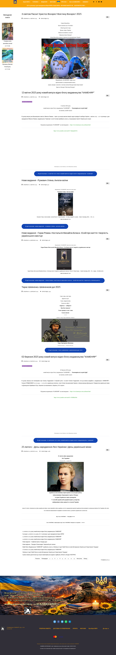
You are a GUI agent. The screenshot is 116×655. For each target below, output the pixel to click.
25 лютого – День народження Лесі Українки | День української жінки (56, 447)
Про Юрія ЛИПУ (92, 628)
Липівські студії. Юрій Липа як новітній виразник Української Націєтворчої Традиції (44, 552)
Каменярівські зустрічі (27, 101)
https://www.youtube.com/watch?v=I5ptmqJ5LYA (65, 130)
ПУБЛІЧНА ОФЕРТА (45, 628)
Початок (37, 558)
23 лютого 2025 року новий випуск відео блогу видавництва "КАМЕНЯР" (42, 536)
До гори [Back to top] (106, 628)
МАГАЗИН (83, 628)
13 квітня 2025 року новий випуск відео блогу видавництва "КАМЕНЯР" (58, 92)
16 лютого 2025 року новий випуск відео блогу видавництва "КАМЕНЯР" (42, 549)
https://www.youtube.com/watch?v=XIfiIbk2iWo (65, 397)
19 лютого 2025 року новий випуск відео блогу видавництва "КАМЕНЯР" (42, 539)
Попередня (45, 558)
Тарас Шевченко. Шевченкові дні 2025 (41, 287)
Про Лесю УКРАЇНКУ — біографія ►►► (65, 516)
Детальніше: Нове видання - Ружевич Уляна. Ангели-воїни (44, 226)
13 (74, 558)
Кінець (85, 558)
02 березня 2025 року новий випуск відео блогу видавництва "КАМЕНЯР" (59, 356)
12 (71, 558)
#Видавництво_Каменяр (73, 166)
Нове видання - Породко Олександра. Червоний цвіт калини (38, 544)
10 (65, 558)
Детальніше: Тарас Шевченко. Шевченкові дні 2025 (65, 350)
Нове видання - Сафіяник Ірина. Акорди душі (34, 542)
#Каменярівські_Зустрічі (58, 166)
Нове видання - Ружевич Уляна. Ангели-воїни (45, 180)
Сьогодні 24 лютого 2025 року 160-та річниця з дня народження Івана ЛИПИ (43, 534)
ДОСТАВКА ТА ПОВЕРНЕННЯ (61, 628)
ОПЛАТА (75, 628)
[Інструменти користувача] (107, 17)
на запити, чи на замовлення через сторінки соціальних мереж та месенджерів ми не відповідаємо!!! (58, 648)
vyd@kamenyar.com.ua (57, 646)
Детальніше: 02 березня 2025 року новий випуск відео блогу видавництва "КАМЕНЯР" (65, 440)
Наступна (79, 558)
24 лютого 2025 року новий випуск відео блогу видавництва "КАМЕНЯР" (42, 531)
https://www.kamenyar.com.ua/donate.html (80, 125)
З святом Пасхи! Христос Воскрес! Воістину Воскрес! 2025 (52, 14)
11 (68, 558)
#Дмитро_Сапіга (66, 166)
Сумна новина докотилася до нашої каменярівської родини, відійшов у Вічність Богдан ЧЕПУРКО (49, 554)
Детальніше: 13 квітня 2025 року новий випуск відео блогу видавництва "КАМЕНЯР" (65, 173)
